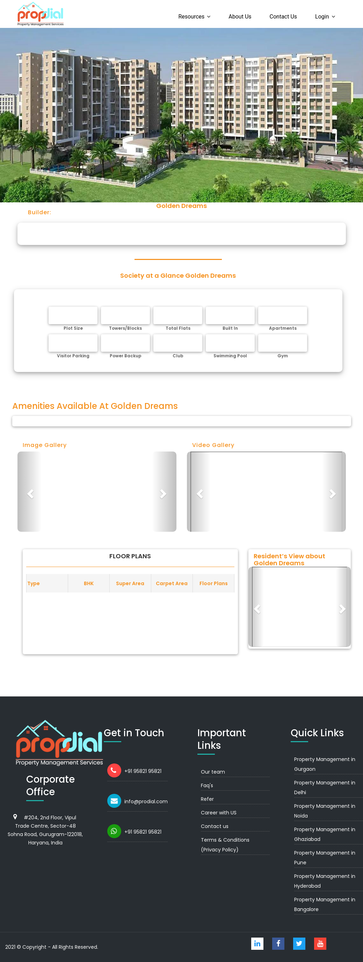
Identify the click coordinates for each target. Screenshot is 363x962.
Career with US (219, 812)
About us (239, 16)
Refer (207, 799)
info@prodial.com (146, 801)
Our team (213, 771)
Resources (191, 16)
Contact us (283, 16)
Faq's (207, 785)
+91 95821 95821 (142, 771)
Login (322, 16)
